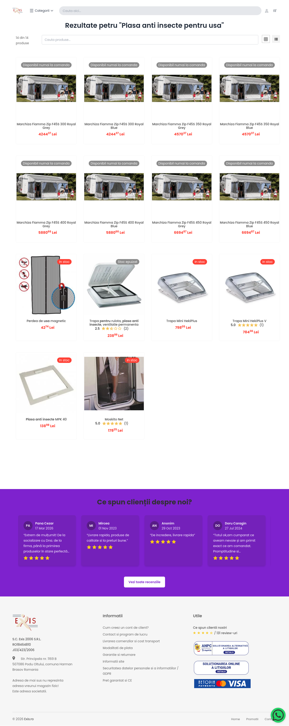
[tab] (266, 40)
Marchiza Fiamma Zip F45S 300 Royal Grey (46, 126)
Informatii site (113, 661)
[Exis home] (17, 10)
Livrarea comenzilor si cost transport (131, 641)
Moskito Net (114, 419)
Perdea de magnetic (46, 321)
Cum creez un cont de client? (126, 628)
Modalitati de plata (118, 648)
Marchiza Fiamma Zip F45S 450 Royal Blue (249, 224)
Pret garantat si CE (117, 680)
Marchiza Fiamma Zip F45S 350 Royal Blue (249, 126)
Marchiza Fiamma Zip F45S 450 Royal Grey (181, 224)
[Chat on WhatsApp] (278, 715)
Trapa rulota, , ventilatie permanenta (113, 323)
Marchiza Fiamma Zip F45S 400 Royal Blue (114, 224)
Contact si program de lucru (125, 634)
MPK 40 (46, 419)
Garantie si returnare (119, 655)
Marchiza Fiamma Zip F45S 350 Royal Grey (181, 126)
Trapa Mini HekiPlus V (249, 321)
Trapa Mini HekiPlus (181, 321)
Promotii (252, 719)
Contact (271, 719)
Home (235, 719)
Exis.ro (29, 719)
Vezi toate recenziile (144, 582)
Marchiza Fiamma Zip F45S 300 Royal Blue (114, 126)
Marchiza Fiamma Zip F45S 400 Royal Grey (46, 224)
